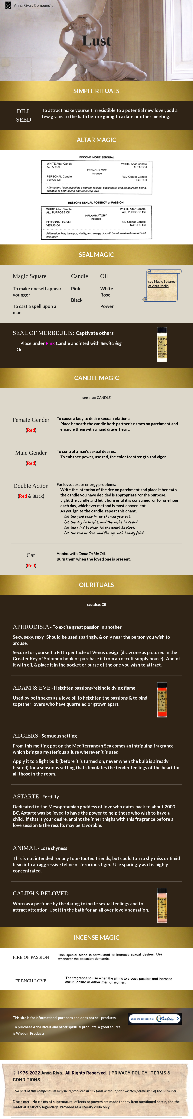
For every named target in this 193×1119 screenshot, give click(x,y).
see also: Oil (96, 604)
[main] (96, 40)
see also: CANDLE (96, 398)
